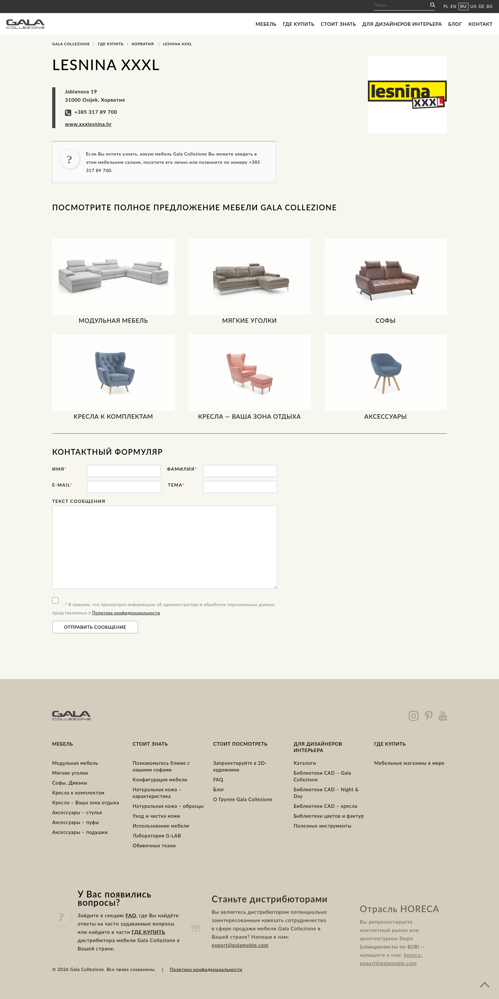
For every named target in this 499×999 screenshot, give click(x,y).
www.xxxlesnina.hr (88, 124)
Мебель (266, 24)
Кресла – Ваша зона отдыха (85, 802)
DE (482, 6)
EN (454, 6)
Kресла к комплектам (78, 792)
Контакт (480, 24)
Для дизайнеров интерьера (402, 24)
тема (176, 485)
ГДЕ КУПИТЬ (148, 959)
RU (463, 6)
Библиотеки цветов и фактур (329, 816)
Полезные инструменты (323, 826)
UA (473, 6)
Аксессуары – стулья (77, 812)
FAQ (218, 779)
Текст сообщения (78, 501)
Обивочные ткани (154, 845)
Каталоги (305, 763)
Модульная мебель (75, 763)
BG (490, 6)
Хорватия (142, 43)
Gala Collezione (71, 43)
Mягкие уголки (70, 773)
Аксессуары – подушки (80, 832)
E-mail (62, 485)
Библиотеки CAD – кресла (325, 806)
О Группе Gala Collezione (243, 799)
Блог (455, 24)
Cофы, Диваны (70, 782)
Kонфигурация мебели (160, 779)
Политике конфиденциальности (126, 612)
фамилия (182, 469)
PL (445, 6)
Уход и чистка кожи (156, 816)
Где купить (298, 24)
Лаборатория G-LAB (157, 835)
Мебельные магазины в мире (409, 763)
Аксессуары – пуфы (75, 822)
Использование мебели (161, 826)
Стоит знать (338, 24)
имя (59, 469)
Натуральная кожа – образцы (168, 806)
